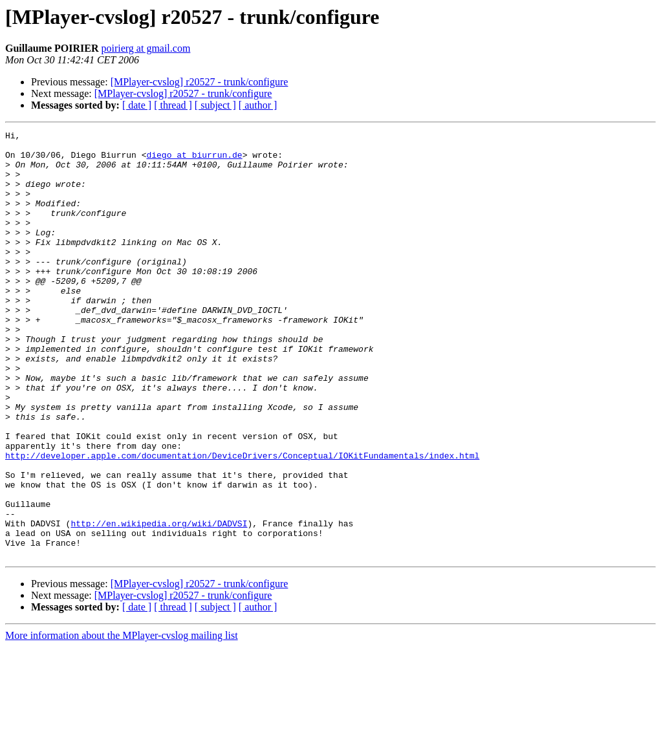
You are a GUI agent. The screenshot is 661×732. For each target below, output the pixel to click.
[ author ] (258, 105)
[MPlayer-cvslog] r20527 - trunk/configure (199, 81)
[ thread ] (173, 105)
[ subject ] (215, 105)
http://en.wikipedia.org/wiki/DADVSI (158, 602)
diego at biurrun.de (194, 160)
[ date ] (136, 105)
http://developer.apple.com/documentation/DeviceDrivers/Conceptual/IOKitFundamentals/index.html (242, 521)
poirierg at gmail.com (145, 48)
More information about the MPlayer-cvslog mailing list (121, 720)
